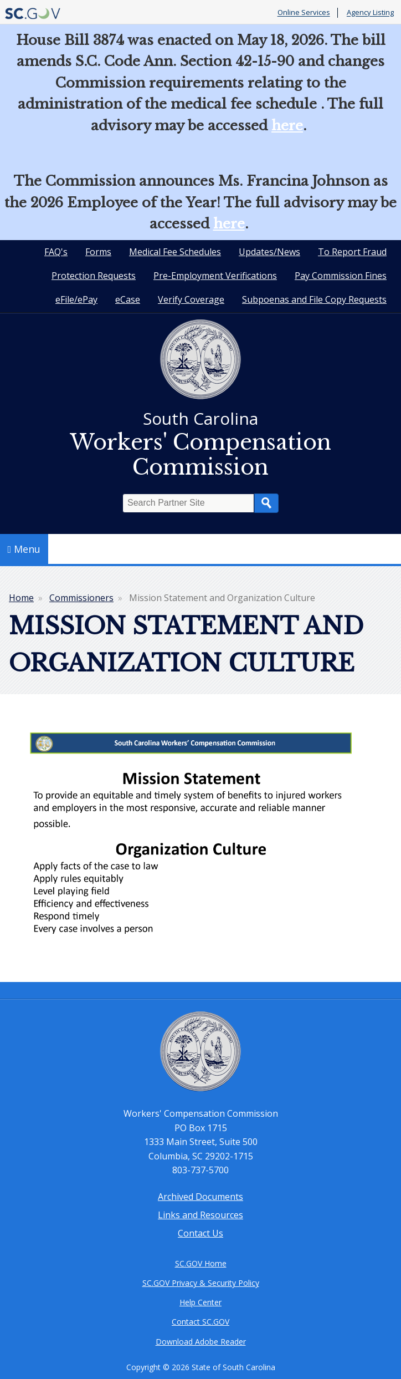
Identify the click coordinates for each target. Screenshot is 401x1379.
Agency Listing (370, 13)
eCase (127, 299)
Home (21, 598)
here (287, 126)
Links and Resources (200, 1215)
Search (266, 503)
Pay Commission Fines (341, 275)
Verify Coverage (191, 299)
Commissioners (81, 598)
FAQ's (56, 252)
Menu (24, 549)
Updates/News (269, 252)
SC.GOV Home (201, 1263)
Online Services (303, 13)
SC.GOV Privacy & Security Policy (200, 1283)
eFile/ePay (76, 299)
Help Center (200, 1302)
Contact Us (200, 1233)
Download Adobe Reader (201, 1341)
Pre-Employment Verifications (215, 275)
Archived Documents (200, 1196)
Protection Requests (94, 275)
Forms (98, 252)
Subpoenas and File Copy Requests (314, 299)
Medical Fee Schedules (175, 252)
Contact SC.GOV (200, 1321)
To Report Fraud (352, 252)
